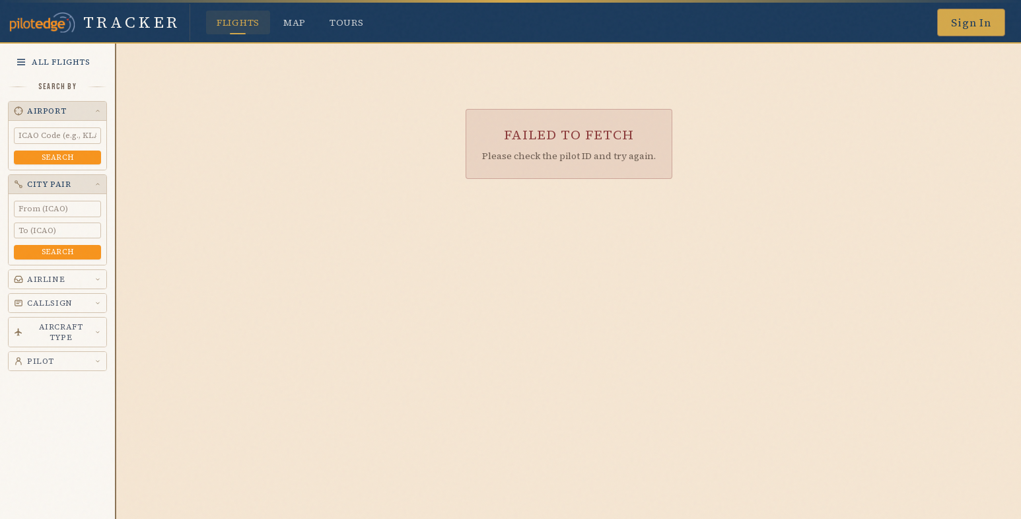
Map (294, 22)
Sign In (971, 22)
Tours (347, 22)
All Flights (53, 62)
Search (57, 157)
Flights (238, 25)
